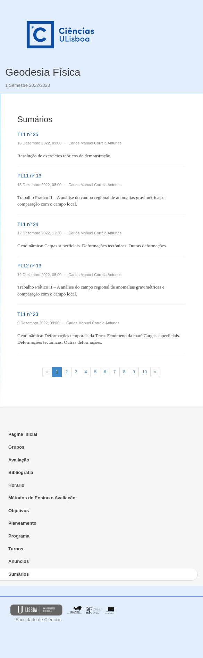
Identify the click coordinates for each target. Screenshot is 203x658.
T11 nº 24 (27, 224)
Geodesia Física (43, 72)
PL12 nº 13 (29, 265)
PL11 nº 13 (29, 175)
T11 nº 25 (27, 134)
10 (144, 371)
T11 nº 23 (27, 314)
